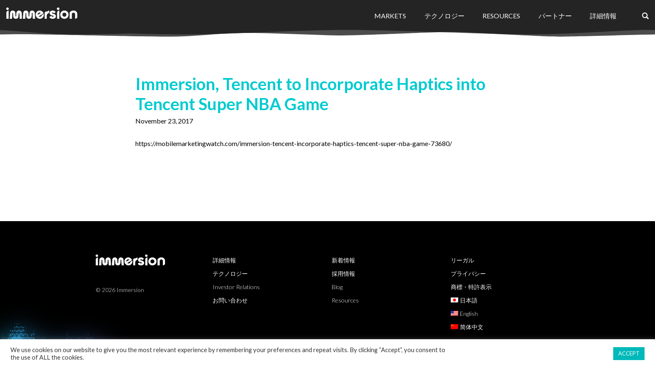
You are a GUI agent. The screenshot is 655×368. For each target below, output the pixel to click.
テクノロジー (444, 16)
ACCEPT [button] (629, 353)
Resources (501, 16)
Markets (390, 16)
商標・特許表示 (471, 286)
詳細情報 (603, 16)
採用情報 (343, 273)
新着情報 (343, 260)
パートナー (555, 16)
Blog (337, 286)
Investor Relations (236, 286)
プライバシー (468, 273)
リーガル (462, 260)
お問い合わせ (230, 300)
